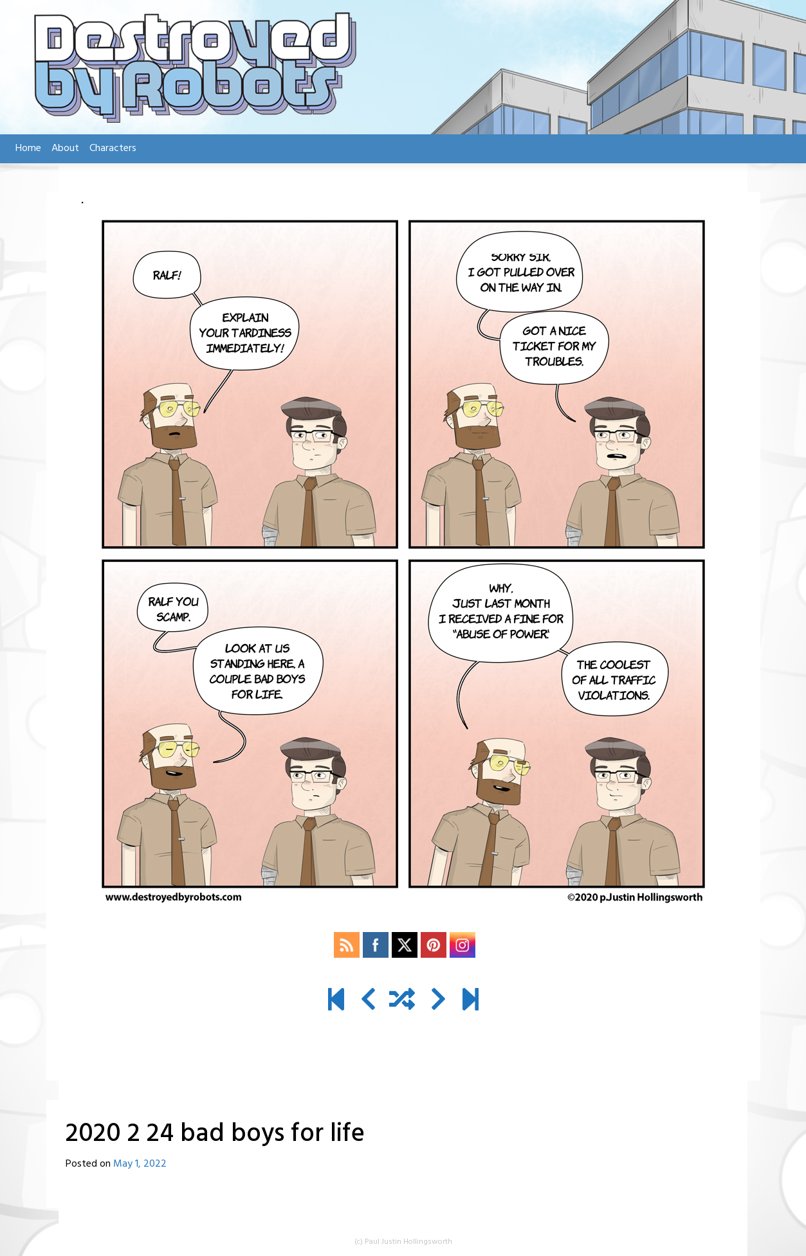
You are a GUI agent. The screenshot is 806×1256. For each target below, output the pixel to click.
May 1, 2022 (140, 1164)
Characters (112, 148)
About (65, 148)
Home (28, 148)
